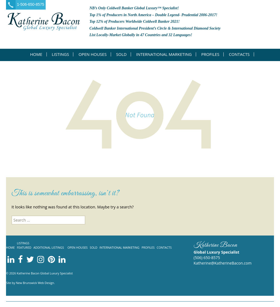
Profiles (210, 54)
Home (36, 54)
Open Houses (92, 54)
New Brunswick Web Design (35, 283)
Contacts (239, 54)
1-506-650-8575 (30, 4)
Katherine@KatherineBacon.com (223, 263)
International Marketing (164, 54)
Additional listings (48, 247)
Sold (121, 54)
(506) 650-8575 (207, 257)
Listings (60, 54)
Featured (24, 247)
